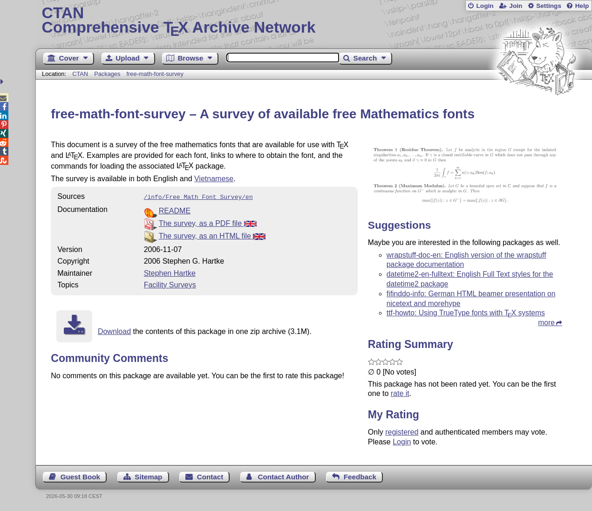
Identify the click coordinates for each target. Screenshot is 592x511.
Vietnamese (213, 179)
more (546, 323)
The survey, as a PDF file (208, 222)
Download (114, 330)
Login (484, 5)
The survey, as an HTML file (212, 235)
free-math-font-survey (155, 73)
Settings (548, 5)
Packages (108, 73)
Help (582, 5)
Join (515, 5)
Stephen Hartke (170, 272)
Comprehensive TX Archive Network (314, 21)
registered (401, 432)
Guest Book (80, 477)
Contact (210, 477)
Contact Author (283, 477)
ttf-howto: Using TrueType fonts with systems (466, 313)
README (175, 210)
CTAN (80, 73)
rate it (400, 393)
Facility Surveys (170, 284)
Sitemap (148, 477)
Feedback (360, 477)
